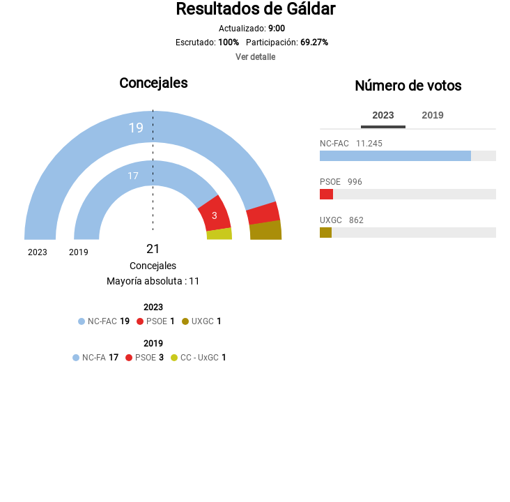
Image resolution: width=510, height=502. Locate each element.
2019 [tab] (433, 115)
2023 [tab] (383, 115)
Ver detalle (255, 57)
